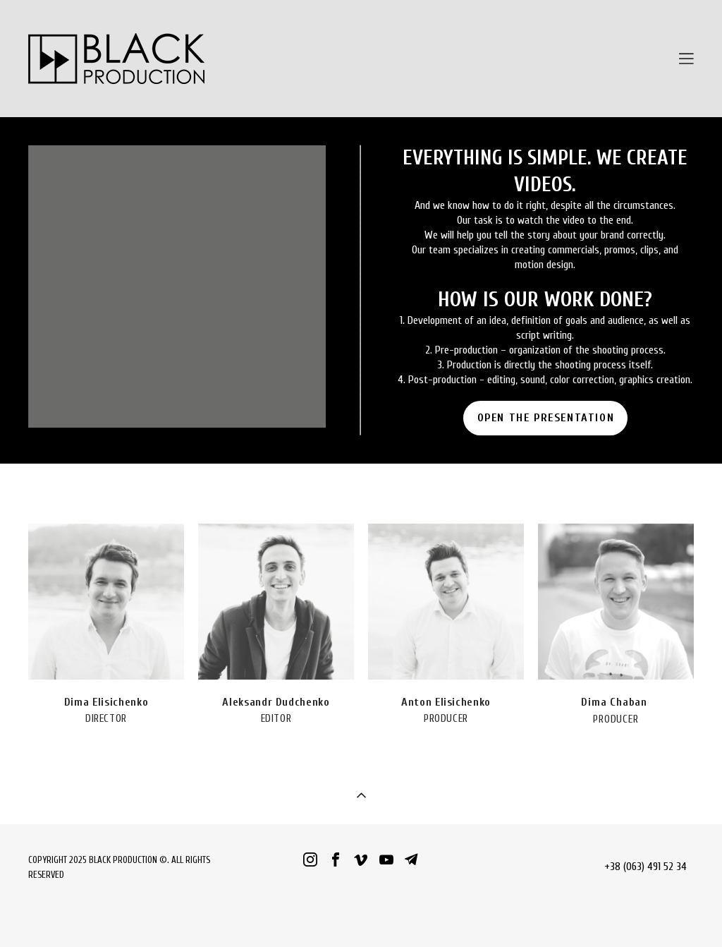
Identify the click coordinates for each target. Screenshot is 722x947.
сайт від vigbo (361, 913)
